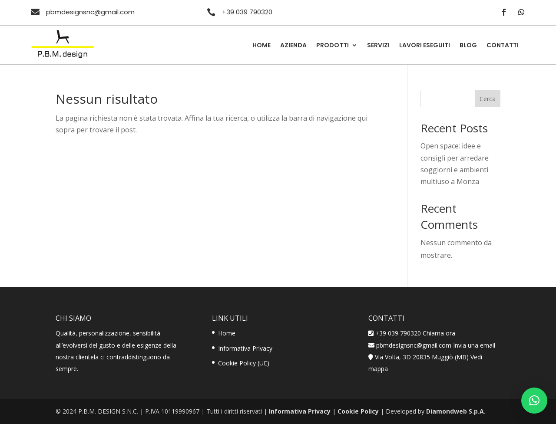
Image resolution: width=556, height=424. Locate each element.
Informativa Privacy (245, 348)
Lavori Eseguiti (424, 45)
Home (261, 45)
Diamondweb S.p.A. (456, 411)
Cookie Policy (358, 411)
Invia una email (474, 345)
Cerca (488, 99)
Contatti (502, 45)
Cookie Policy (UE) (243, 363)
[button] (534, 401)
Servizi (378, 45)
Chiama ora (439, 333)
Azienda (293, 45)
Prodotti (332, 45)
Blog (468, 45)
